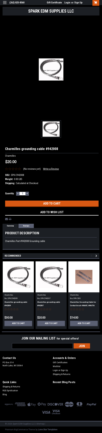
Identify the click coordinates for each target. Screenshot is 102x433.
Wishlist (56, 366)
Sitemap (40, 424)
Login (67, 2)
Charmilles (8, 295)
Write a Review (51, 169)
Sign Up (78, 2)
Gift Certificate (54, 2)
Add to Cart (18, 323)
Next (97, 256)
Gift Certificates (60, 362)
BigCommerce (21, 429)
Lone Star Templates (47, 429)
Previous (92, 256)
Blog (5, 394)
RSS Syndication (10, 390)
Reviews (26, 226)
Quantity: (9, 193)
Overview (10, 226)
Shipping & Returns (61, 374)
